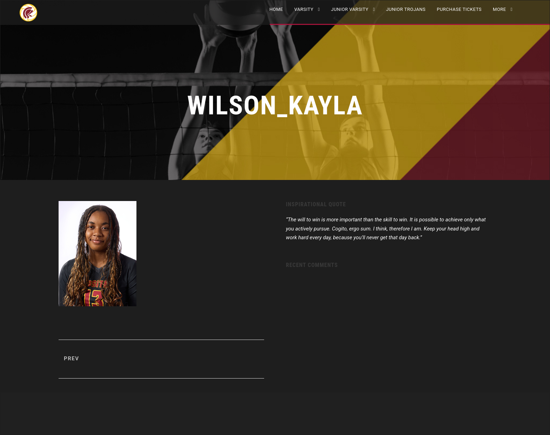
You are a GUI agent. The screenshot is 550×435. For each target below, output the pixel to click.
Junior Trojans (406, 9)
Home (276, 9)
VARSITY (304, 9)
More (499, 9)
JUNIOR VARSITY (350, 9)
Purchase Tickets (459, 9)
